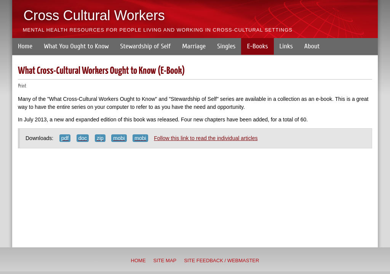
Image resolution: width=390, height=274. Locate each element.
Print (22, 86)
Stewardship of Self (145, 46)
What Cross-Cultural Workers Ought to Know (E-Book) (101, 71)
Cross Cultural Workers (94, 15)
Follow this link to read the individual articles (205, 138)
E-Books (257, 46)
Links (286, 46)
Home (25, 46)
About (312, 46)
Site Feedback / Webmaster (221, 260)
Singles (226, 46)
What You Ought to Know (76, 46)
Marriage (194, 46)
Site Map (165, 260)
